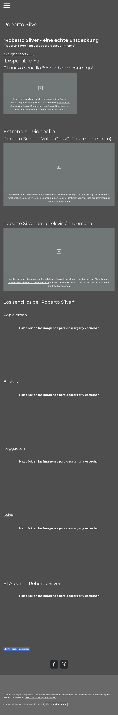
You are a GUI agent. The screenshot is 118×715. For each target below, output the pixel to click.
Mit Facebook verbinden (16, 648)
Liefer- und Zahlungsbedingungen (40, 697)
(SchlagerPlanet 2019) (18, 54)
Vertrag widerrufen (56, 704)
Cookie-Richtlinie (35, 704)
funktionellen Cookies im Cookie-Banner (28, 198)
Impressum (8, 704)
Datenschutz (20, 704)
